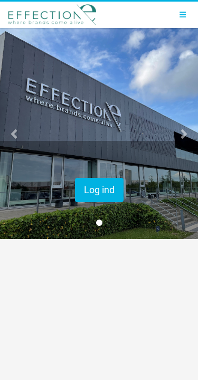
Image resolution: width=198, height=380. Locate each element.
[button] (15, 133)
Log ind (99, 189)
